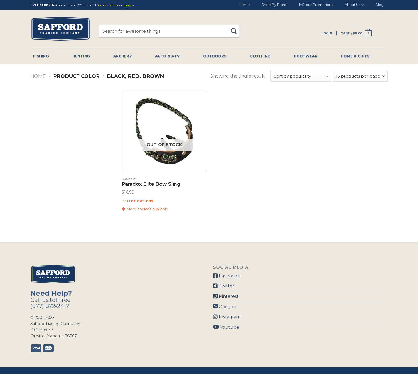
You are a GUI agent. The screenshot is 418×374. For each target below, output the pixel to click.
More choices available (145, 209)
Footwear (305, 56)
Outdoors (215, 56)
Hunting (81, 56)
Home (244, 5)
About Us (354, 4)
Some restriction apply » (115, 5)
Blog (379, 5)
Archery (122, 56)
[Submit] (236, 28)
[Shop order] (300, 76)
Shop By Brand (274, 5)
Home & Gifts (355, 56)
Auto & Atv (167, 56)
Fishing (41, 56)
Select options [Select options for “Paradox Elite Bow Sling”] (137, 201)
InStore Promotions (316, 5)
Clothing (260, 56)
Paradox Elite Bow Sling (151, 184)
